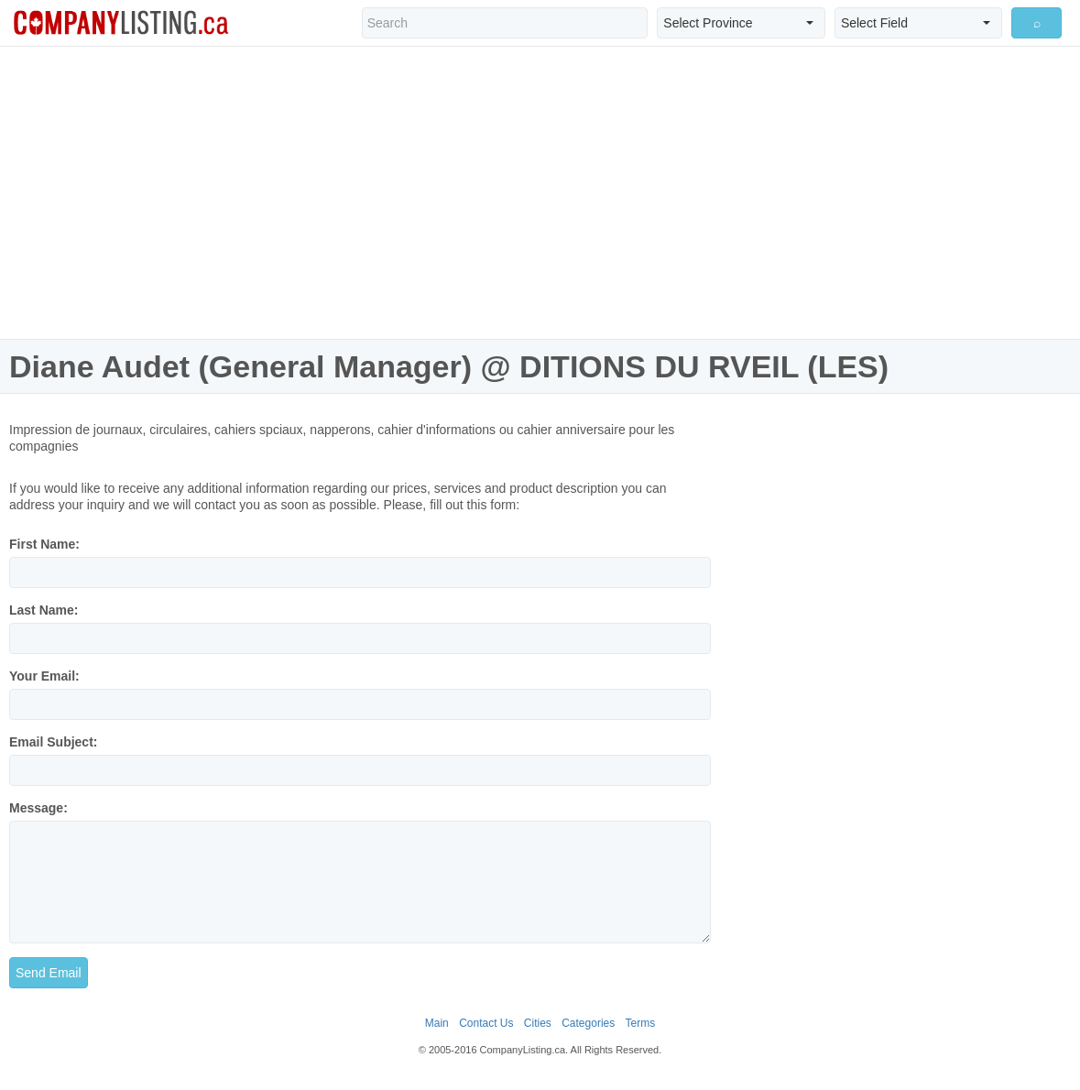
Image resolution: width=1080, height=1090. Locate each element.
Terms (641, 1023)
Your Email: (44, 676)
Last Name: (43, 610)
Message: (38, 808)
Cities (537, 1023)
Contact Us (486, 1023)
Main (437, 1023)
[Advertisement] (540, 192)
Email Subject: (53, 742)
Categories (588, 1023)
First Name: (44, 544)
